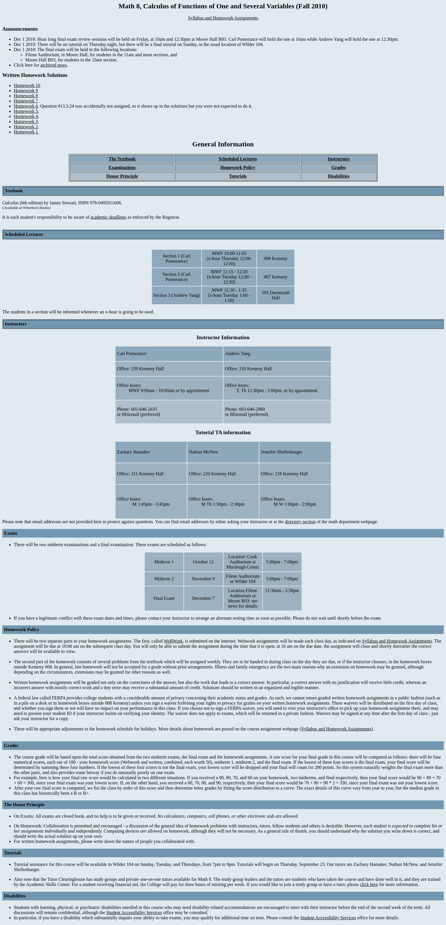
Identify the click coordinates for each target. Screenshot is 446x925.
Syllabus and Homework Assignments (223, 17)
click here (369, 884)
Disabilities (339, 176)
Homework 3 (26, 121)
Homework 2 (26, 126)
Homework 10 (27, 85)
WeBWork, (174, 641)
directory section (300, 521)
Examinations (122, 167)
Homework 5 (26, 111)
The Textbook (122, 158)
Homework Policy (237, 167)
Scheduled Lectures (238, 158)
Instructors (339, 158)
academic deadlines (108, 217)
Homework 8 (26, 95)
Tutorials (238, 176)
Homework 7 (26, 100)
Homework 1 (26, 131)
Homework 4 (26, 116)
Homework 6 (26, 106)
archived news (53, 65)
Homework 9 (26, 90)
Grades (338, 167)
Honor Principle (122, 176)
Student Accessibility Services (134, 912)
